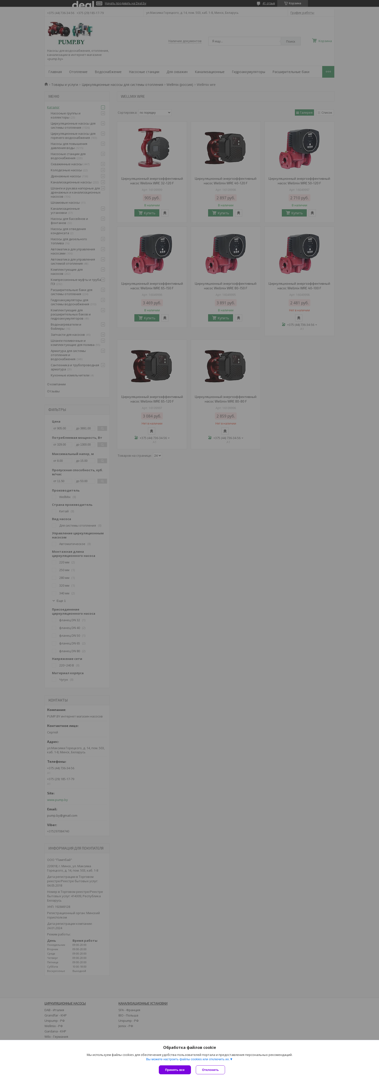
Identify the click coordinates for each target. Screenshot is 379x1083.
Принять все (175, 1070)
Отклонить (210, 1070)
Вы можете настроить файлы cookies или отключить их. (188, 1059)
